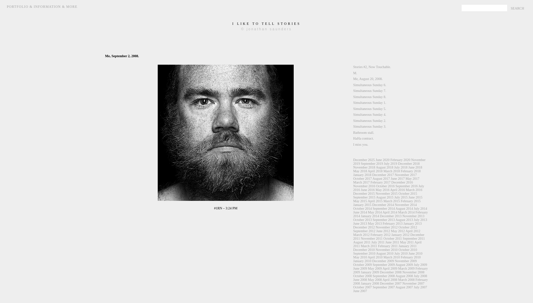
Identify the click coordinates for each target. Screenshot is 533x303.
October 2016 (385, 186)
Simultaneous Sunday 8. (369, 97)
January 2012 (400, 235)
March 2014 (406, 212)
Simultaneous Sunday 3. (369, 126)
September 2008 (384, 276)
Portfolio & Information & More (42, 7)
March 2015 (391, 201)
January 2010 (362, 261)
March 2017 (361, 182)
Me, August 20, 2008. (368, 79)
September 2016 (406, 186)
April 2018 (375, 171)
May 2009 (375, 268)
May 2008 (375, 280)
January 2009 (370, 272)
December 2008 (391, 272)
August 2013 (404, 220)
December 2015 (364, 193)
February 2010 (411, 257)
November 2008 (413, 272)
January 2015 (362, 205)
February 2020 (400, 160)
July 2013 (420, 220)
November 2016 (364, 186)
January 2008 (370, 283)
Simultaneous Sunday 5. (369, 109)
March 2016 (414, 190)
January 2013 (412, 223)
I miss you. (360, 144)
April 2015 (375, 201)
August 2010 (384, 253)
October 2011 (392, 238)
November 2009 (406, 261)
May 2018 (360, 171)
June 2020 (383, 160)
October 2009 (362, 265)
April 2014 (389, 212)
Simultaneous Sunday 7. (369, 91)
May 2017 (412, 178)
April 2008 (389, 280)
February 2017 (381, 182)
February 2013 (393, 223)
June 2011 (392, 242)
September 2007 (384, 287)
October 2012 (407, 227)
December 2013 (391, 216)
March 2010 (391, 257)
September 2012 (364, 231)
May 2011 (407, 242)
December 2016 (402, 182)
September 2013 (384, 220)
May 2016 (383, 190)
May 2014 (375, 212)
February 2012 (381, 235)
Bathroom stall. (363, 132)
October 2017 (362, 178)
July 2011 (378, 242)
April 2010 (375, 257)
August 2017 (381, 178)
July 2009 (420, 265)
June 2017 (398, 178)
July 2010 (401, 253)
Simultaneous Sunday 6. (369, 85)
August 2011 (362, 242)
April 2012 (413, 231)
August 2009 (404, 265)
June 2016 (368, 190)
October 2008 (362, 276)
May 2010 (360, 257)
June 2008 (360, 280)
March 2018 (391, 171)
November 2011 (371, 238)
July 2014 (420, 208)
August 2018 (384, 167)
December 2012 (364, 227)
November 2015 (387, 193)
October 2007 (362, 287)
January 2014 (370, 216)
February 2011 (388, 246)
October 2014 (362, 208)
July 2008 (420, 276)
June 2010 (416, 253)
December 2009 (383, 261)
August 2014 (404, 208)
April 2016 (397, 190)
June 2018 (415, 167)
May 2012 (398, 231)
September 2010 (364, 253)
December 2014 (383, 205)
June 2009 (360, 268)
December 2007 (391, 283)
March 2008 (406, 280)
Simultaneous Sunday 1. (369, 103)
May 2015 (360, 201)
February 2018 (411, 171)
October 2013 (362, 220)
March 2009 (406, 268)
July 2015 (401, 197)
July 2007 (420, 287)
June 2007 (360, 291)
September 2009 (384, 265)
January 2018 (362, 175)
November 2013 (413, 216)
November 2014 (406, 205)
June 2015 (416, 197)
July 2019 (390, 163)
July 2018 (401, 167)
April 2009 (389, 268)
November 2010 (387, 250)
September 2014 (384, 208)
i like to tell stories (266, 24)
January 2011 (408, 246)
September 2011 (414, 238)
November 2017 (406, 175)
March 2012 (361, 235)
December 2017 (383, 175)
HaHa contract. (363, 138)
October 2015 (407, 193)
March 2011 (369, 246)
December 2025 (364, 160)
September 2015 (364, 197)
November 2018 (364, 167)
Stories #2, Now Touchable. (372, 67)
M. (355, 73)
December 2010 (364, 250)
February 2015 (411, 201)
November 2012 (387, 227)
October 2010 (407, 250)
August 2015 (384, 197)
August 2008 (404, 276)
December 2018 (409, 163)
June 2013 (360, 223)
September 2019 (372, 163)
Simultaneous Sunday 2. (369, 121)
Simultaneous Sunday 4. (369, 114)
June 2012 (383, 231)
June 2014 (360, 212)
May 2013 (375, 223)
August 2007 (404, 287)
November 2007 (413, 283)
